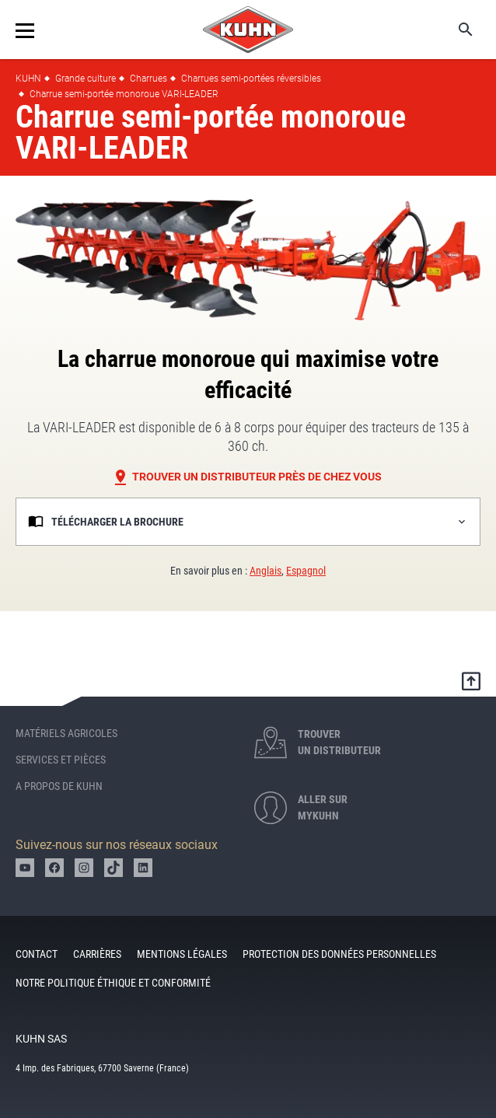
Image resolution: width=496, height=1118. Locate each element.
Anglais (265, 570)
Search (454, 29)
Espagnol (306, 570)
